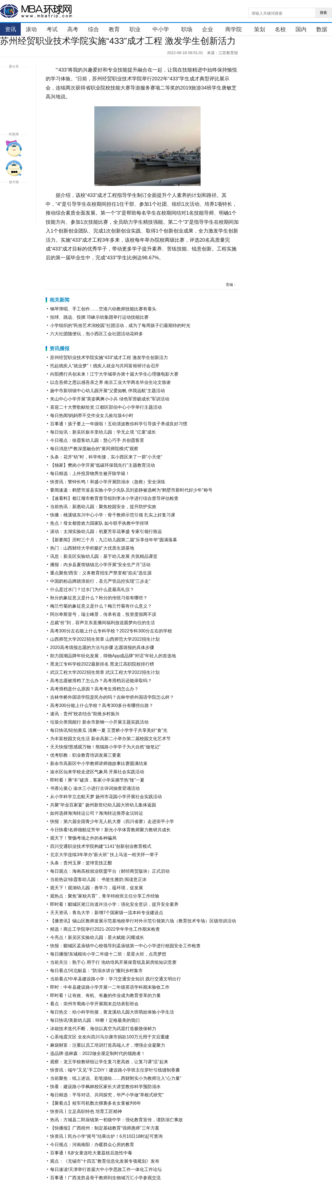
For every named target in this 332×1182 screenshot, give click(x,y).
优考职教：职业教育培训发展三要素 (85, 755)
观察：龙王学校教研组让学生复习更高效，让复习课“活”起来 (109, 1061)
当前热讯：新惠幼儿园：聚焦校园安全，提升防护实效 (103, 506)
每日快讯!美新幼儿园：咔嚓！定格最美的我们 (95, 1020)
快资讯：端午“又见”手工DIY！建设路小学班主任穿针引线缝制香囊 (115, 1070)
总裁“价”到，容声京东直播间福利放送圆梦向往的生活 (102, 622)
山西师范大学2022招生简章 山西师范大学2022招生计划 (105, 639)
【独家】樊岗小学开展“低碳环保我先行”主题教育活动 (102, 465)
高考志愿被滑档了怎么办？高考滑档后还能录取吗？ (101, 680)
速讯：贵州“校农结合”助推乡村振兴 (85, 713)
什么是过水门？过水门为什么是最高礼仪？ (92, 589)
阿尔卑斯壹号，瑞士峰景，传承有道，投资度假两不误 (103, 614)
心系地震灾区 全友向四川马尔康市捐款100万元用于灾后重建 (109, 1037)
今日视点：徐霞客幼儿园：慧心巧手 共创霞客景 (97, 440)
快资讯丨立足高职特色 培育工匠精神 (86, 1111)
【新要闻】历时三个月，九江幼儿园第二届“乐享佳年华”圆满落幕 (113, 539)
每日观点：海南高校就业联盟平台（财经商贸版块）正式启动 (110, 871)
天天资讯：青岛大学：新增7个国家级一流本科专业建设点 (106, 912)
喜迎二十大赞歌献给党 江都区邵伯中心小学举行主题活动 (106, 407)
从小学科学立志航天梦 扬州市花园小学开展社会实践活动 (106, 796)
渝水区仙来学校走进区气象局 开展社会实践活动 (97, 771)
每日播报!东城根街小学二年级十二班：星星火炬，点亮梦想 (108, 954)
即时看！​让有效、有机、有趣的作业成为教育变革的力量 (105, 995)
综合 (93, 29)
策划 (259, 29)
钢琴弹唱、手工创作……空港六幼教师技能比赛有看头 (103, 309)
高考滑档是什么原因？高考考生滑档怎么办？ (94, 689)
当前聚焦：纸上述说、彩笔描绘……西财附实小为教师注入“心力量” (115, 1078)
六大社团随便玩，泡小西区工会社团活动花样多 (96, 333)
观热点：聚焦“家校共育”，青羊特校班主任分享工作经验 (104, 896)
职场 (186, 29)
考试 (52, 29)
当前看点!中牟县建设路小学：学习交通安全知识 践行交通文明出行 (115, 979)
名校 (280, 29)
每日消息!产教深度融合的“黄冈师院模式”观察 (94, 448)
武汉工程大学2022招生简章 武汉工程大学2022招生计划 (105, 672)
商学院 (233, 29)
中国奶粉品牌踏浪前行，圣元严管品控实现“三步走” (100, 581)
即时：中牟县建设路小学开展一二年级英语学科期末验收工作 (110, 987)
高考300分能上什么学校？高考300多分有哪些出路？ (101, 705)
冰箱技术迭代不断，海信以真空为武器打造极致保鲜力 (103, 1028)
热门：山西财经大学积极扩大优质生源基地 (92, 548)
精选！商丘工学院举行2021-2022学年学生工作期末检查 (105, 929)
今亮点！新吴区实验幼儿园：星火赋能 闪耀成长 (97, 937)
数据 (321, 29)
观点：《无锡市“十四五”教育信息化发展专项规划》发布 (104, 1161)
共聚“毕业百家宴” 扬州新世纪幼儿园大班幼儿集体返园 (103, 805)
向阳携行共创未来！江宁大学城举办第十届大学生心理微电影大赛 (114, 374)
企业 (207, 29)
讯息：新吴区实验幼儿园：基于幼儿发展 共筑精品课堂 (103, 556)
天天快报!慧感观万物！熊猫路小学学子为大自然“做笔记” (105, 747)
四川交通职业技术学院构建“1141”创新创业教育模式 (100, 846)
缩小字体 (14, 216)
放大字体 (14, 196)
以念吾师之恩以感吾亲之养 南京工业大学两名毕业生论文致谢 (110, 382)
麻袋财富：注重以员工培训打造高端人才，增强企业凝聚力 (107, 1045)
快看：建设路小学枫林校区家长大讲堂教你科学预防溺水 (105, 1086)
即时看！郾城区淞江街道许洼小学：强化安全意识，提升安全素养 (114, 904)
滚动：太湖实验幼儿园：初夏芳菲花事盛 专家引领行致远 (106, 531)
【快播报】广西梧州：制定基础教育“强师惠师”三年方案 (104, 1128)
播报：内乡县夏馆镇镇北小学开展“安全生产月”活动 (100, 564)
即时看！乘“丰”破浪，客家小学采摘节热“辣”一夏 (97, 780)
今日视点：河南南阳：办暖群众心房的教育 (92, 1144)
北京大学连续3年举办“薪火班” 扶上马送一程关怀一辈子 (104, 854)
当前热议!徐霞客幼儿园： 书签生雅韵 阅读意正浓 (98, 879)
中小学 (160, 29)
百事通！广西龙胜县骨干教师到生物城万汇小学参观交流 (105, 1177)
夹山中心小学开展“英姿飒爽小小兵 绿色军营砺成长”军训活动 (109, 399)
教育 (114, 29)
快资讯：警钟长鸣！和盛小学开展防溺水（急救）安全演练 (107, 481)
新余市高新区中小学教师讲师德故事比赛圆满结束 (98, 763)
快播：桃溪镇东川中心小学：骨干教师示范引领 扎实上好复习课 (112, 515)
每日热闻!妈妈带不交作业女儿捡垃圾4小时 (91, 415)
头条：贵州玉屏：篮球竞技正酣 (81, 863)
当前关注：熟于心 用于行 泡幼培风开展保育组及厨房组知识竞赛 (113, 962)
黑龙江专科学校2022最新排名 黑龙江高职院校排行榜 (102, 664)
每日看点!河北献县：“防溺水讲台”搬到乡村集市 (96, 970)
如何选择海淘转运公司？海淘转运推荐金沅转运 (96, 813)
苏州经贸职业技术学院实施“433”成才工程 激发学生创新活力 (109, 357)
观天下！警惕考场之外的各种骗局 (83, 838)
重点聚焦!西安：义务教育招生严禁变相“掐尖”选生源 (101, 573)
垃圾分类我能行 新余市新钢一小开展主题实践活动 (99, 722)
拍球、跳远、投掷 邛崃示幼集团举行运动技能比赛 (99, 317)
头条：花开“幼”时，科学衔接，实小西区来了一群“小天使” (106, 457)
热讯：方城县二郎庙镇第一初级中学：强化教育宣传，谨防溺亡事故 (116, 1119)
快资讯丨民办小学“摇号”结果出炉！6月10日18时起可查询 (106, 1136)
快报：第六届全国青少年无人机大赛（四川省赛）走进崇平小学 (112, 821)
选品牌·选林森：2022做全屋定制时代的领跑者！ (97, 1053)
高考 (72, 29)
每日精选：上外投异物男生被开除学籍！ (90, 473)
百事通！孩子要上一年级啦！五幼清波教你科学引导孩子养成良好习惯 (118, 423)
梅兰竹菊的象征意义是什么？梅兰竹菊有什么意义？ (101, 606)
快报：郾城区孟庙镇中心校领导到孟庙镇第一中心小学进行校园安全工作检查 (125, 945)
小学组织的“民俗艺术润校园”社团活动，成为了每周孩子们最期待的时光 (120, 325)
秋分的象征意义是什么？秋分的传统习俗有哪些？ (98, 597)
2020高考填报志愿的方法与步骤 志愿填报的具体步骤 (102, 647)
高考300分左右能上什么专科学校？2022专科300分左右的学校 (111, 631)
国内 (301, 29)
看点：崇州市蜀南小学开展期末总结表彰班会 (94, 1003)
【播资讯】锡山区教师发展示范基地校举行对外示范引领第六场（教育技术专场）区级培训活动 (143, 921)
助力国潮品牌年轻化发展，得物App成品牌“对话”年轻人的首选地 (113, 655)
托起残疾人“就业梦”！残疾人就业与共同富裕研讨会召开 (104, 365)
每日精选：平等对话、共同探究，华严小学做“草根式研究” (107, 1095)
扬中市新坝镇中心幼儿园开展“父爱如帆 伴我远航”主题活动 (107, 390)
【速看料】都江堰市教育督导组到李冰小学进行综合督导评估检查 (114, 498)
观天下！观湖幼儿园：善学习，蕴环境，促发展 (96, 887)
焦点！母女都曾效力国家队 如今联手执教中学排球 (99, 523)
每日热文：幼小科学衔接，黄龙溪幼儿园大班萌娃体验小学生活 (112, 1012)
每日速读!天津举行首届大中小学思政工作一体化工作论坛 (106, 1169)
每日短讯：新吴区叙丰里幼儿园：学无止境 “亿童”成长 (103, 432)
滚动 (31, 29)
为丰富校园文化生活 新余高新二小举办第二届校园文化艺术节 (110, 738)
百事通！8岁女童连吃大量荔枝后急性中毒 (91, 1153)
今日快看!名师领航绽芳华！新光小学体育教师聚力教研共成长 (110, 829)
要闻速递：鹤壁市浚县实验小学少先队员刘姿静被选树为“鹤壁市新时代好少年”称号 (131, 490)
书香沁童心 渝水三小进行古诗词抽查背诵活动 (95, 788)
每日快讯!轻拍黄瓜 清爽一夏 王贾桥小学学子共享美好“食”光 (108, 730)
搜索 (323, 12)
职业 (135, 29)
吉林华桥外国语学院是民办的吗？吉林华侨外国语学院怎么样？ (112, 697)
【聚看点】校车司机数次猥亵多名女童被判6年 (95, 1103)
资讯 (10, 29)
